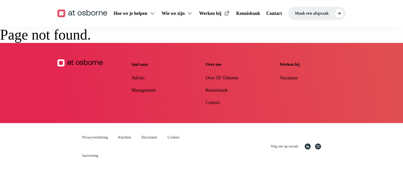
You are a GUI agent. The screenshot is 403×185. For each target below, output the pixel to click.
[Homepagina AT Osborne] (90, 83)
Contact (213, 102)
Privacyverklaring (95, 137)
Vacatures (289, 77)
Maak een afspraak (312, 13)
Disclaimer (149, 137)
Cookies (173, 137)
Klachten (124, 137)
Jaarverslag (90, 156)
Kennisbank (217, 90)
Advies (138, 77)
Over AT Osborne (222, 77)
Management (144, 90)
